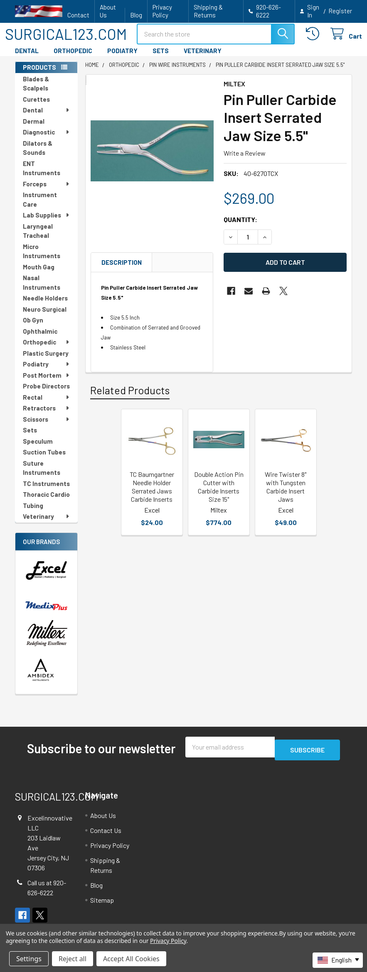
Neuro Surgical (45, 316)
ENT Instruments (41, 175)
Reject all (72, 958)
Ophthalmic (40, 338)
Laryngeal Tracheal (38, 238)
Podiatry (46, 371)
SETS (161, 58)
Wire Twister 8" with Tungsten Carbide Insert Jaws (285, 494)
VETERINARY (203, 58)
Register (340, 11)
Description (121, 270)
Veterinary (46, 524)
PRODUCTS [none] (39, 74)
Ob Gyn (33, 327)
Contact (78, 15)
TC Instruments (46, 491)
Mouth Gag (38, 274)
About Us (108, 11)
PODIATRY (122, 58)
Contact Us (105, 835)
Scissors (46, 426)
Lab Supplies (46, 222)
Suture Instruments (41, 475)
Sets (30, 437)
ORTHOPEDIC (73, 58)
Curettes (36, 106)
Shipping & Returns (208, 11)
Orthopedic (46, 349)
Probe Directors (46, 393)
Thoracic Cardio (46, 502)
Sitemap (102, 905)
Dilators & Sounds (37, 155)
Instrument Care (40, 206)
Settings (29, 958)
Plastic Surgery (46, 360)
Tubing (33, 513)
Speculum (38, 448)
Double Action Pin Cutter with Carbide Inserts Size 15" (219, 494)
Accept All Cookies (131, 958)
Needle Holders (45, 305)
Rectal (46, 404)
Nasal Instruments (41, 289)
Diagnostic (46, 139)
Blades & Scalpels (36, 91)
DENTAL (27, 58)
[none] (152, 158)
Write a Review (245, 160)
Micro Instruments (41, 258)
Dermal (33, 128)
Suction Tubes (44, 459)
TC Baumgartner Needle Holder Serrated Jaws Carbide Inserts (152, 494)
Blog (136, 15)
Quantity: (240, 227)
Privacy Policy (162, 11)
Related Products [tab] (130, 397)
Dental (46, 117)
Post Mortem (46, 382)
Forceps (46, 191)
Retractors (46, 415)
